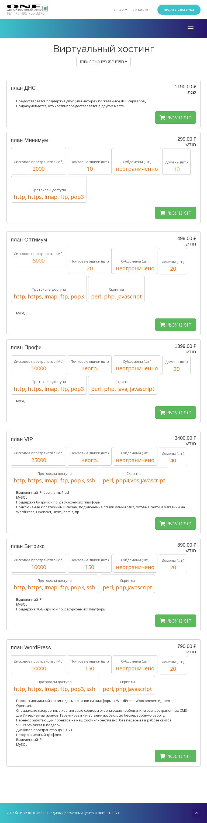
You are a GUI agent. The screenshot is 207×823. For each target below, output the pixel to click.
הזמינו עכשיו (176, 117)
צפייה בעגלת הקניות (179, 10)
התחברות (140, 9)
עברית (120, 9)
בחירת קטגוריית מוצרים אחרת (103, 61)
